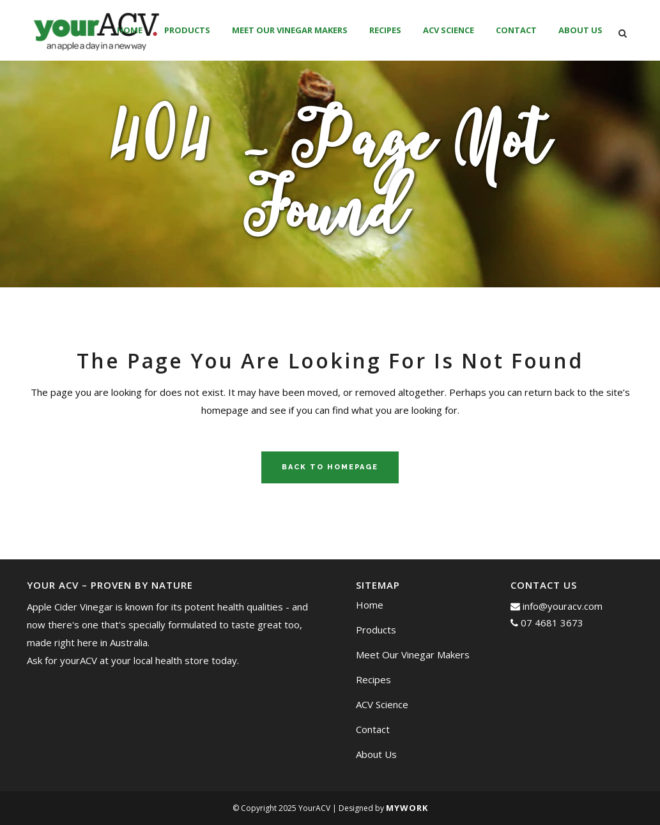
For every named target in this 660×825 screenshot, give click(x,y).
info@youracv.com (556, 606)
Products (376, 629)
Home (369, 604)
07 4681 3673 (546, 622)
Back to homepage (330, 467)
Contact (373, 729)
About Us (376, 754)
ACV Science (382, 704)
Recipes (373, 679)
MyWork (407, 808)
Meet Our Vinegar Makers (413, 654)
